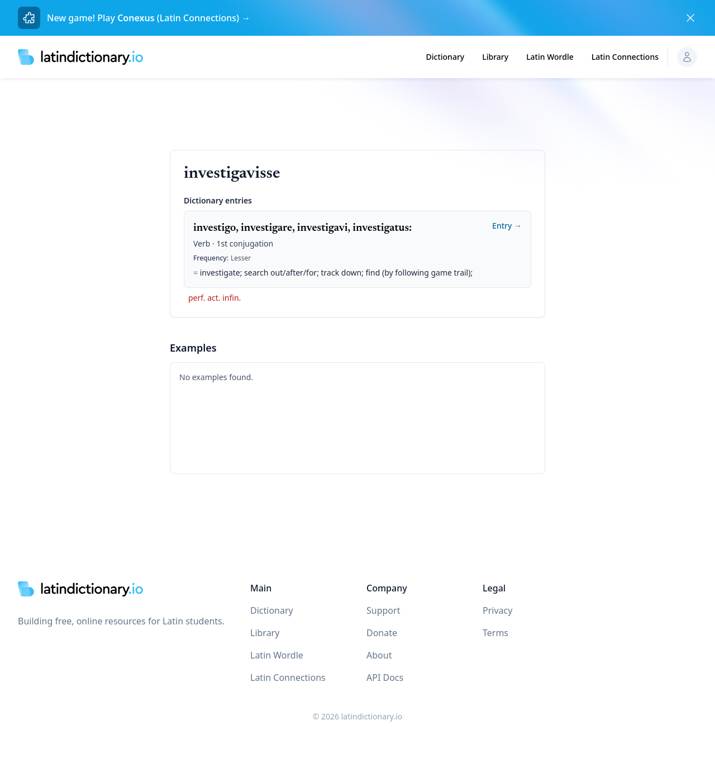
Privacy (497, 610)
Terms (495, 633)
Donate (381, 633)
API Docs (384, 677)
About (379, 655)
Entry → (507, 225)
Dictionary (445, 56)
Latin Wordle (550, 56)
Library (495, 56)
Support (383, 610)
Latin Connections (625, 56)
